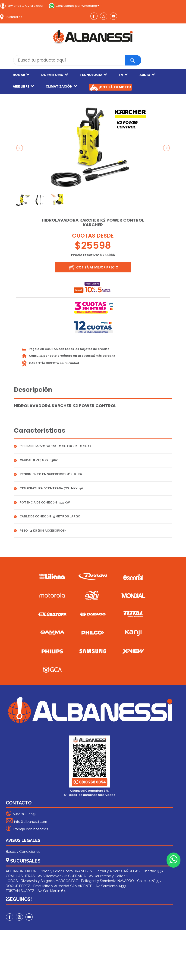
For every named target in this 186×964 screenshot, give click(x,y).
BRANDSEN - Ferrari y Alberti (97, 871)
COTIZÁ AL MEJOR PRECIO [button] (93, 267)
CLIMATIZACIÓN (61, 86)
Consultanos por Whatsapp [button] (74, 5)
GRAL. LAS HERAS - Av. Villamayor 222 (36, 876)
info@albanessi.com (26, 821)
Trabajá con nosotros (27, 828)
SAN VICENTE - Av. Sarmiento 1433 (98, 886)
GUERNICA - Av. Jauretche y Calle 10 (98, 876)
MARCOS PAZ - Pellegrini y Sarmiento (86, 881)
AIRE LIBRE (23, 86)
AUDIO (147, 74)
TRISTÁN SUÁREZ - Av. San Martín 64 (36, 891)
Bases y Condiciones (23, 852)
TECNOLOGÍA (93, 74)
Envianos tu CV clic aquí (21, 5)
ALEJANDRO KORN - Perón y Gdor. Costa (39, 871)
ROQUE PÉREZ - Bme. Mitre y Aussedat (37, 886)
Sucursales (11, 17)
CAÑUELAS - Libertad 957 (142, 871)
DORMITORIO (54, 74)
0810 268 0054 (21, 813)
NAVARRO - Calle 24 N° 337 (139, 881)
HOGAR (21, 74)
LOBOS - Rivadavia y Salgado (30, 881)
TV (123, 74)
